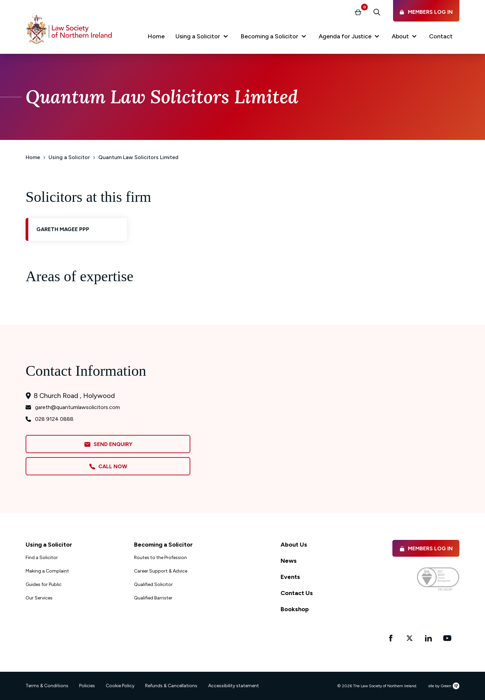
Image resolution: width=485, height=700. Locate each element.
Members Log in (426, 548)
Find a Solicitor (42, 557)
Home (33, 157)
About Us (294, 544)
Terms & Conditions (47, 686)
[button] (202, 38)
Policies (87, 686)
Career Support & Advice (160, 571)
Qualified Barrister (153, 598)
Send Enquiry (108, 444)
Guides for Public (44, 584)
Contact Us (297, 593)
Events (290, 577)
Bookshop (295, 609)
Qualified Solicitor (153, 584)
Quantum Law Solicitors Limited (138, 157)
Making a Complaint (47, 571)
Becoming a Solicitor (163, 544)
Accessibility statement (233, 686)
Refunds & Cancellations (171, 686)
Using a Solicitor (69, 157)
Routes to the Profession (160, 557)
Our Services (39, 598)
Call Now (108, 466)
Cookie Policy (120, 686)
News (289, 560)
